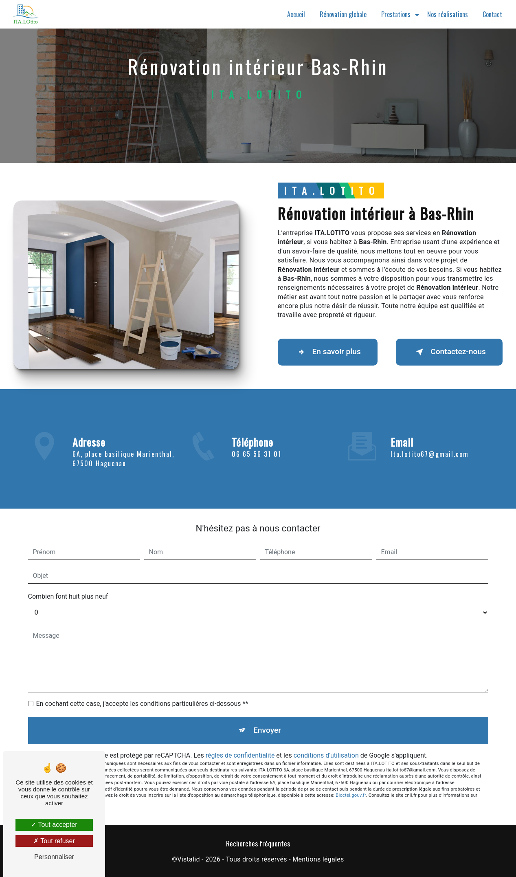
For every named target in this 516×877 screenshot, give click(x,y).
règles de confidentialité (240, 755)
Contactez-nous (449, 352)
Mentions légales (318, 859)
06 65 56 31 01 (256, 461)
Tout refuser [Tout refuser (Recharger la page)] (54, 840)
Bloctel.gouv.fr (351, 795)
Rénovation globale (343, 14)
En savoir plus (327, 352)
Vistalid (188, 859)
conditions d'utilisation (326, 755)
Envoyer (267, 730)
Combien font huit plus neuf (68, 596)
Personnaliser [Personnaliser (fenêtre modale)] (54, 856)
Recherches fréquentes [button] (258, 843)
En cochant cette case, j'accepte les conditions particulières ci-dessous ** (142, 703)
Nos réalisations (447, 14)
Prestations (396, 14)
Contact (492, 14)
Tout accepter (54, 824)
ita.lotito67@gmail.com (430, 447)
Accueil (296, 14)
